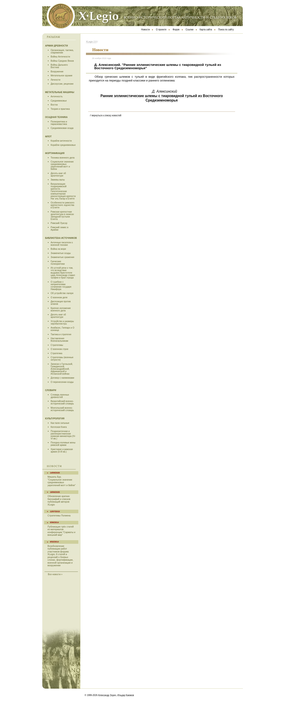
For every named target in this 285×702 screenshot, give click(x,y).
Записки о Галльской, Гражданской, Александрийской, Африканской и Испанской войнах (62, 369)
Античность (57, 96)
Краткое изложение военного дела (61, 309)
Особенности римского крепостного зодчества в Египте (62, 205)
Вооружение (57, 71)
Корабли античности (61, 141)
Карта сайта (206, 29)
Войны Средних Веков (62, 61)
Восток (54, 104)
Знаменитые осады (61, 253)
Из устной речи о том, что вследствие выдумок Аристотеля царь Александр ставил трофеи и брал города (63, 273)
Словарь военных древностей (60, 396)
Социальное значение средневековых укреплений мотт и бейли (62, 165)
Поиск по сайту (226, 29)
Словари (50, 390)
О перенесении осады (62, 382)
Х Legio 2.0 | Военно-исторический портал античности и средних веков (142, 15)
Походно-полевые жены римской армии (63, 443)
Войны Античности (60, 56)
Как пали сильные (60, 423)
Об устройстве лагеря (62, 293)
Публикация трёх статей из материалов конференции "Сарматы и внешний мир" (61, 530)
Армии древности (56, 46)
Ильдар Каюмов (125, 695)
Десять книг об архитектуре (58, 174)
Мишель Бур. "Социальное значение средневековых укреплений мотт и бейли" (62, 481)
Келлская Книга (59, 427)
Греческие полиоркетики (58, 262)
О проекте (161, 29)
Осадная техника (56, 117)
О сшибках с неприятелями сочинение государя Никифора (61, 285)
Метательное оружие (62, 75)
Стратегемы (57, 345)
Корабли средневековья (63, 145)
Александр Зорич (107, 695)
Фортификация (55, 153)
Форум (176, 29)
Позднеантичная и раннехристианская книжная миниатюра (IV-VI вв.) (63, 435)
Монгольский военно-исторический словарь (62, 409)
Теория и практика (60, 109)
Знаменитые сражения (62, 257)
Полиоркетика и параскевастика (59, 122)
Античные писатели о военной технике (62, 243)
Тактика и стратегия (61, 334)
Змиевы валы (58, 180)
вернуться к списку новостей (106, 115)
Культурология (55, 418)
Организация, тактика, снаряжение (62, 51)
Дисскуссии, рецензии (62, 84)
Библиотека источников (61, 238)
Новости (145, 29)
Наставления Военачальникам (59, 339)
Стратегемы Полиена (59, 515)
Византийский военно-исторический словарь (62, 402)
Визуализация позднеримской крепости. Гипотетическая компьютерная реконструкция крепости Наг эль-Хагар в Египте (63, 191)
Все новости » (55, 574)
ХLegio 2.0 (91, 42)
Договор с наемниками (62, 378)
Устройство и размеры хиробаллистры (62, 322)
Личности (56, 80)
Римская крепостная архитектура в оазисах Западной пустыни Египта (62, 215)
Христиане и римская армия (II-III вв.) (62, 450)
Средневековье (59, 100)
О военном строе (59, 349)
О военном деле (59, 297)
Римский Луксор (59, 223)
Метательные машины (59, 92)
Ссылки (189, 29)
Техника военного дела (63, 157)
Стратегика (56, 353)
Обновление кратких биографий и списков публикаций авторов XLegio (59, 500)
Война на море (58, 249)
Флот (48, 136)
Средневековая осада (62, 128)
